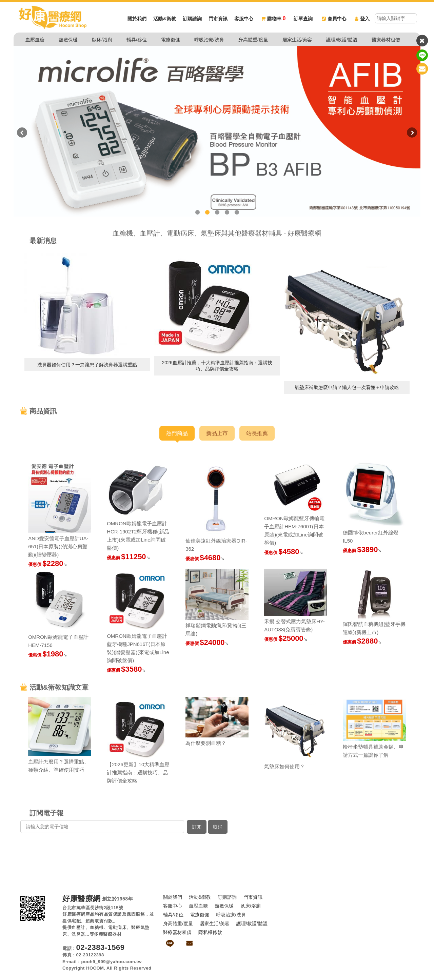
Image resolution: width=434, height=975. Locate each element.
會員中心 (334, 18)
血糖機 (97, 927)
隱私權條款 (210, 932)
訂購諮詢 (192, 18)
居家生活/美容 (297, 39)
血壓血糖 (34, 39)
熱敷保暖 (68, 39)
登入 (362, 18)
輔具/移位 (136, 39)
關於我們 (136, 18)
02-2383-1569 (100, 947)
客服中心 (243, 18)
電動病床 (117, 927)
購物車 (273, 18)
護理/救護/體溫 (341, 39)
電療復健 (170, 39)
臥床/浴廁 (102, 39)
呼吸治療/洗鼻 (209, 39)
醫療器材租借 (386, 39)
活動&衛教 (164, 18)
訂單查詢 (303, 18)
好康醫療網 (81, 899)
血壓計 (78, 927)
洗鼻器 (78, 934)
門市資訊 (218, 18)
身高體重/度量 (253, 39)
